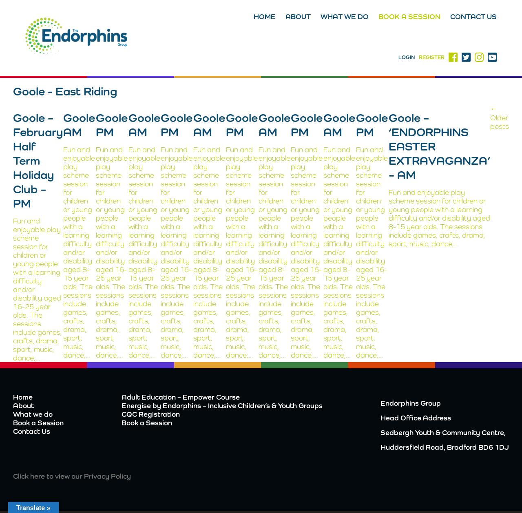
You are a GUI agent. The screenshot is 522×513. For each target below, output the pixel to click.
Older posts (499, 117)
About (298, 16)
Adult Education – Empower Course (181, 397)
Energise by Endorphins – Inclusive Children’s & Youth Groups (222, 405)
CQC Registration (151, 414)
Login (406, 57)
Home (265, 16)
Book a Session (409, 16)
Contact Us (473, 16)
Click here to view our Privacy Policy (72, 476)
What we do (345, 16)
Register (432, 57)
